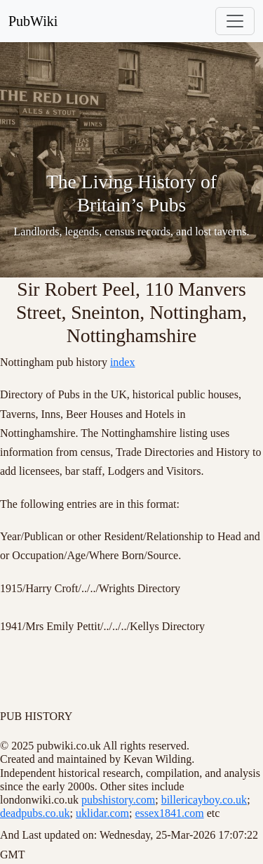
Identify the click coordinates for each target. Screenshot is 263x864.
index (122, 362)
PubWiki (33, 21)
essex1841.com (169, 813)
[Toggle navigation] (235, 21)
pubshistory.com (118, 800)
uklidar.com (102, 813)
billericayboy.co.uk (204, 800)
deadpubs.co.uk (35, 813)
